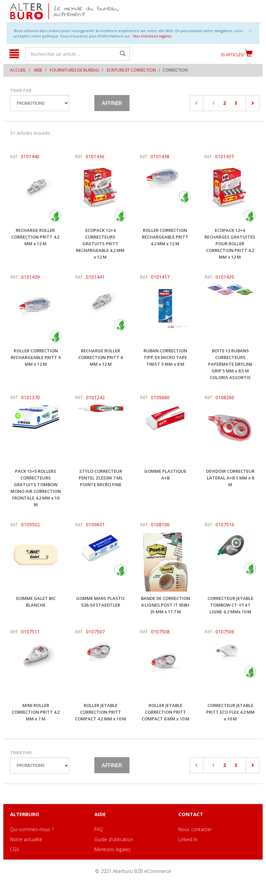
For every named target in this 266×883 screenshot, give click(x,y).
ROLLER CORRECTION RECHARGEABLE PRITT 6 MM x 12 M (36, 357)
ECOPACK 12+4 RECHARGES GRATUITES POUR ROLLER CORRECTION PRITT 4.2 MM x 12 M (229, 243)
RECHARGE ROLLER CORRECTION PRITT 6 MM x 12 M (100, 357)
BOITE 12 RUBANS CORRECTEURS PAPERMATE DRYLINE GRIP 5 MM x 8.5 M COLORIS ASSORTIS (230, 364)
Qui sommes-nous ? (32, 829)
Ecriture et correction (131, 70)
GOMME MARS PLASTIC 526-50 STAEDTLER (100, 601)
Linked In (187, 839)
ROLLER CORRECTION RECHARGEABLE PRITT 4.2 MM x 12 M (165, 237)
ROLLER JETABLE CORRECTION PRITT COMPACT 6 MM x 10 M (165, 712)
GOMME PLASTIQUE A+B (165, 474)
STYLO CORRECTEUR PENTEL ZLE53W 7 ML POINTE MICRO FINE (101, 478)
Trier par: (21, 90)
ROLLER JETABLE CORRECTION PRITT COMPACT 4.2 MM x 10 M (100, 712)
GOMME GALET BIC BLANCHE (36, 601)
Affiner (112, 103)
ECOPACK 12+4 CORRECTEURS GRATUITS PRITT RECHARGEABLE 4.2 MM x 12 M (100, 243)
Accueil (18, 70)
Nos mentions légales (152, 35)
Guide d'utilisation (113, 839)
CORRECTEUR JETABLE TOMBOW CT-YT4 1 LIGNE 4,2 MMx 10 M (230, 605)
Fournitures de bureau (74, 70)
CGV (14, 849)
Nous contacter (195, 829)
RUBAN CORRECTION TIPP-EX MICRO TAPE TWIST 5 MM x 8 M (165, 357)
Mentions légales (112, 849)
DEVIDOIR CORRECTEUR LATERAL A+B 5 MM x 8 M (230, 478)
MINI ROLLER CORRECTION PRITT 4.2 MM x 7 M (36, 712)
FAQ (98, 829)
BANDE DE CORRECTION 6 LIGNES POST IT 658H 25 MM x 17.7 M (165, 605)
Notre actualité (26, 839)
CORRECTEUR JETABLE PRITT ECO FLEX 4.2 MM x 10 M (230, 712)
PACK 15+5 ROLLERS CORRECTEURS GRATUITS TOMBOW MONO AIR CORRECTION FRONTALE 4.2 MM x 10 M (35, 488)
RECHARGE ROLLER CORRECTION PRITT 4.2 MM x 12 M (35, 237)
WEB (38, 70)
